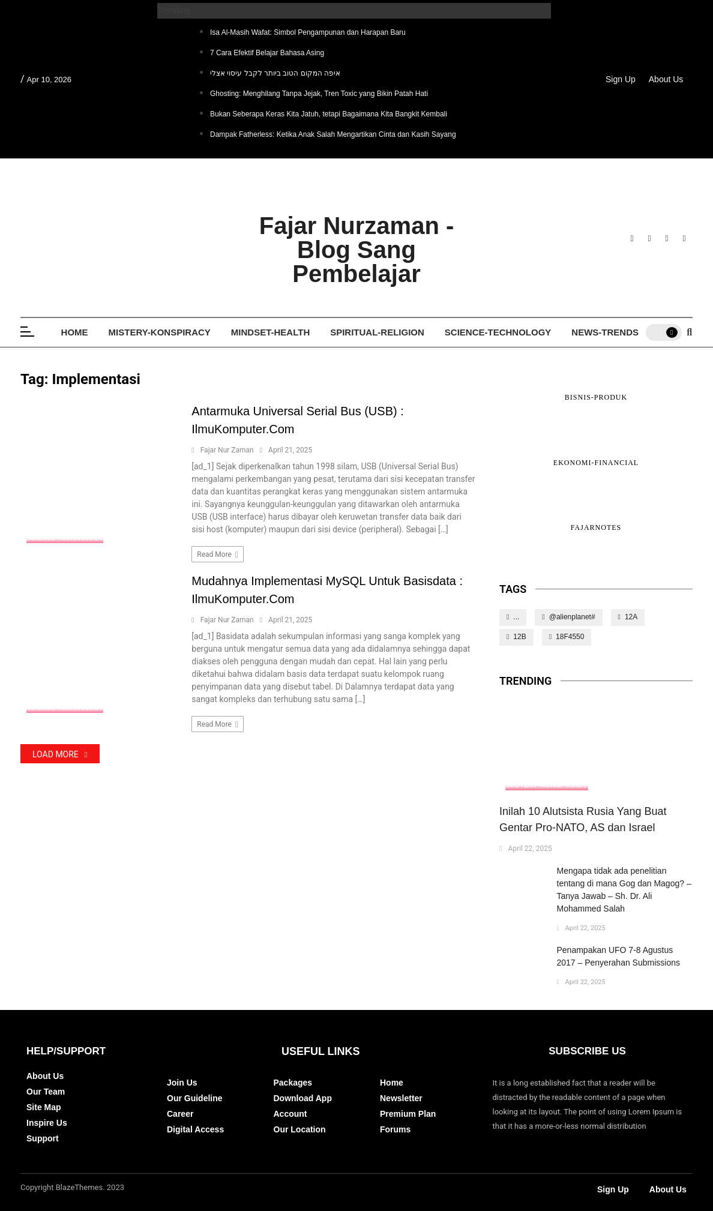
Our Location (300, 1129)
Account (290, 1114)
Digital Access (195, 1129)
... (516, 617)
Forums (395, 1129)
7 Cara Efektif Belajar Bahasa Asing (267, 53)
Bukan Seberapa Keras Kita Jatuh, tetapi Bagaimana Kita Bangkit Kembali (328, 114)
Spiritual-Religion (377, 332)
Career (180, 1114)
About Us (666, 79)
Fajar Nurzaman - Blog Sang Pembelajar (356, 249)
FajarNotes (596, 527)
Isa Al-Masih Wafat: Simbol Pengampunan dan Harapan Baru (308, 32)
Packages (293, 1082)
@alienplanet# (572, 617)
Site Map (43, 1107)
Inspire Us (46, 1123)
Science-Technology (498, 332)
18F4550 (570, 637)
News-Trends (605, 332)
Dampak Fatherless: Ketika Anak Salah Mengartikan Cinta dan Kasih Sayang (333, 134)
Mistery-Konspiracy (160, 332)
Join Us (182, 1082)
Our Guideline (195, 1098)
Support (42, 1138)
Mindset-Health (270, 332)
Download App (303, 1098)
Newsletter (401, 1098)
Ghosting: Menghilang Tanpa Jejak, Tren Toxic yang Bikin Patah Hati (319, 93)
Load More (60, 754)
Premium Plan (408, 1114)
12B (519, 637)
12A (631, 617)
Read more (217, 554)
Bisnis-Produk (596, 397)
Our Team (45, 1091)
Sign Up (621, 79)
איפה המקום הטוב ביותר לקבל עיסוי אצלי (275, 73)
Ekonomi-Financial (596, 462)
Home (74, 332)
